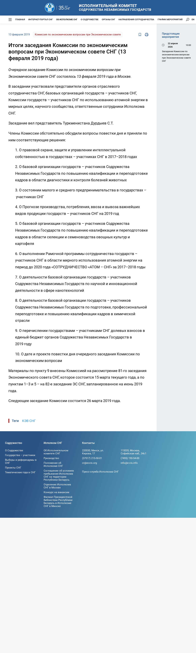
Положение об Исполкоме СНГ (53, 464)
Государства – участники (20, 455)
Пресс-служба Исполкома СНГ (100, 471)
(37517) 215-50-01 (92, 458)
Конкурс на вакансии (56, 492)
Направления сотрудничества (136, 19)
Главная (20, 19)
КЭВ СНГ (29, 421)
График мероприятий (170, 19)
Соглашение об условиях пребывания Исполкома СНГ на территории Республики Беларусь (59, 475)
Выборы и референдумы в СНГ (21, 461)
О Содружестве (89, 19)
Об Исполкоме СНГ (66, 19)
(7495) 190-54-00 (130, 458)
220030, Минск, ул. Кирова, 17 (93, 452)
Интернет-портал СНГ (40, 19)
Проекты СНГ (13, 467)
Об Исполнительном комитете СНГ (56, 452)
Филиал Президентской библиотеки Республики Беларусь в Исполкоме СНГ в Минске (58, 501)
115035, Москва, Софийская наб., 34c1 (133, 452)
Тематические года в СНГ (20, 472)
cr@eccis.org (89, 462)
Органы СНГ (108, 19)
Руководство (51, 458)
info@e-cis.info (129, 462)
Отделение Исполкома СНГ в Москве (57, 486)
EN (193, 19)
